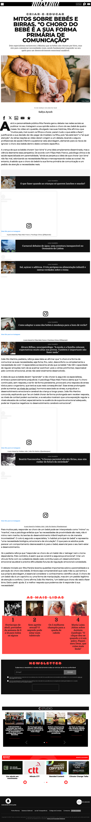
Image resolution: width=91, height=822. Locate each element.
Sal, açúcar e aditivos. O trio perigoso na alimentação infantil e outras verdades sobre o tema (53, 268)
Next (64, 742)
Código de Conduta (55, 810)
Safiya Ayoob (46, 112)
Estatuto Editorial (27, 810)
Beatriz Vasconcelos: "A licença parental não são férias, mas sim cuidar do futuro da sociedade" (53, 460)
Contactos (66, 810)
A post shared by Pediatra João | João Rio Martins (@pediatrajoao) (29, 451)
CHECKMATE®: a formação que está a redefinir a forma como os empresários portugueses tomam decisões (14, 731)
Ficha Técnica (15, 810)
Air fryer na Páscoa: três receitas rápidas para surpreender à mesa (77, 729)
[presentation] (45, 687)
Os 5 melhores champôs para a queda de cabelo (56, 629)
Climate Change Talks (78, 776)
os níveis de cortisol (26, 388)
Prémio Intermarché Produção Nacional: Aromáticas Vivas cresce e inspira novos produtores (56, 730)
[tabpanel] (56, 723)
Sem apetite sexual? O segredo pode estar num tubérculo (34, 630)
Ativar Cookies (76, 810)
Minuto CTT (34, 776)
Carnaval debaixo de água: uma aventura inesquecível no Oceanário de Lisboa (52, 247)
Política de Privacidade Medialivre (56, 818)
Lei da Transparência (41, 810)
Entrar (78, 4)
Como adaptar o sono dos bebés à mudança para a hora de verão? (52, 325)
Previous (26, 742)
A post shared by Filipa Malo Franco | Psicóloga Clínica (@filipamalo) (29, 235)
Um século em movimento (12, 777)
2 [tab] (47, 743)
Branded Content (56, 776)
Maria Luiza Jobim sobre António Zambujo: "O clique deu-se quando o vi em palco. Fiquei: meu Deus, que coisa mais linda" (78, 637)
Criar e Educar (45, 14)
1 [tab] (44, 743)
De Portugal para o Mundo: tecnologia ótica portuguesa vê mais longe (35, 729)
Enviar (70, 672)
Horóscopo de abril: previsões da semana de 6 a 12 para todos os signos (12, 630)
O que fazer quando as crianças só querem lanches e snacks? (52, 183)
